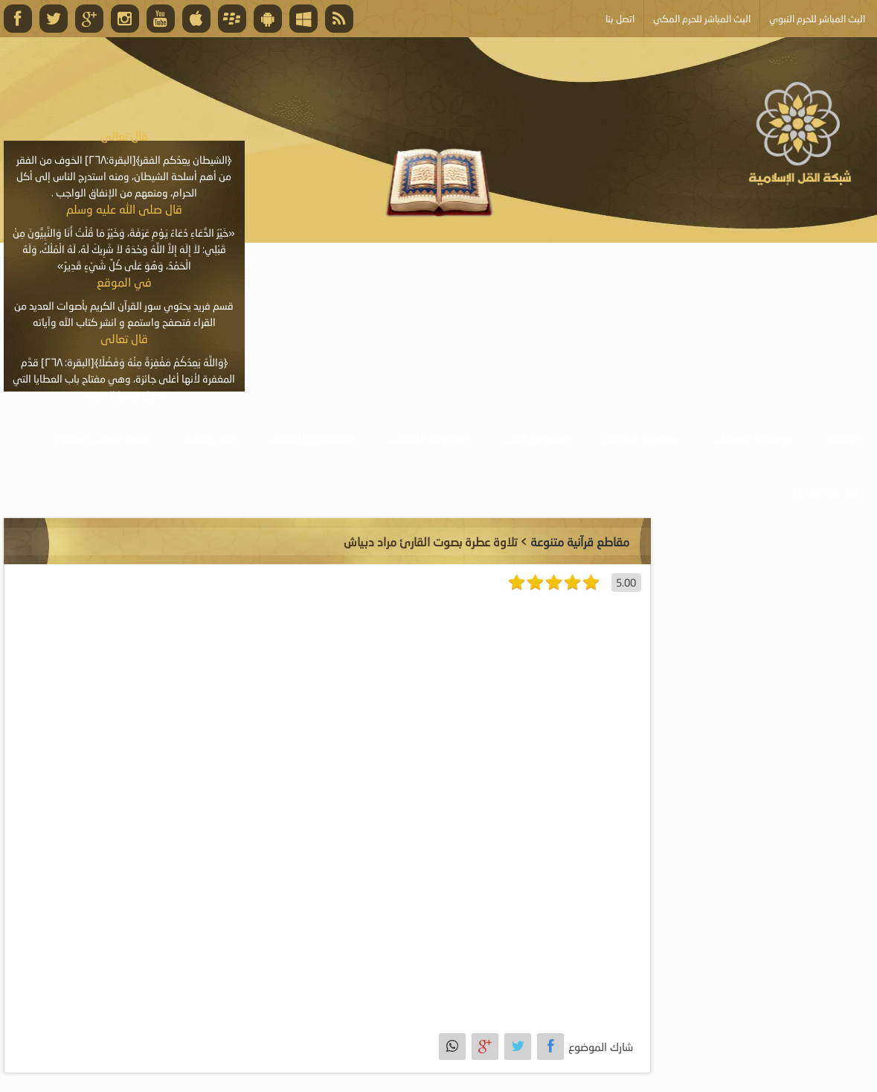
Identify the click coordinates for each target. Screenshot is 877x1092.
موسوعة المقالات (428, 438)
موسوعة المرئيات (641, 438)
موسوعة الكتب (535, 438)
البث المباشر (209, 438)
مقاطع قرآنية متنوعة (579, 541)
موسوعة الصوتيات (753, 438)
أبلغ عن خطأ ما (826, 491)
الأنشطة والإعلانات (311, 438)
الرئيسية (842, 438)
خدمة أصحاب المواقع (102, 438)
